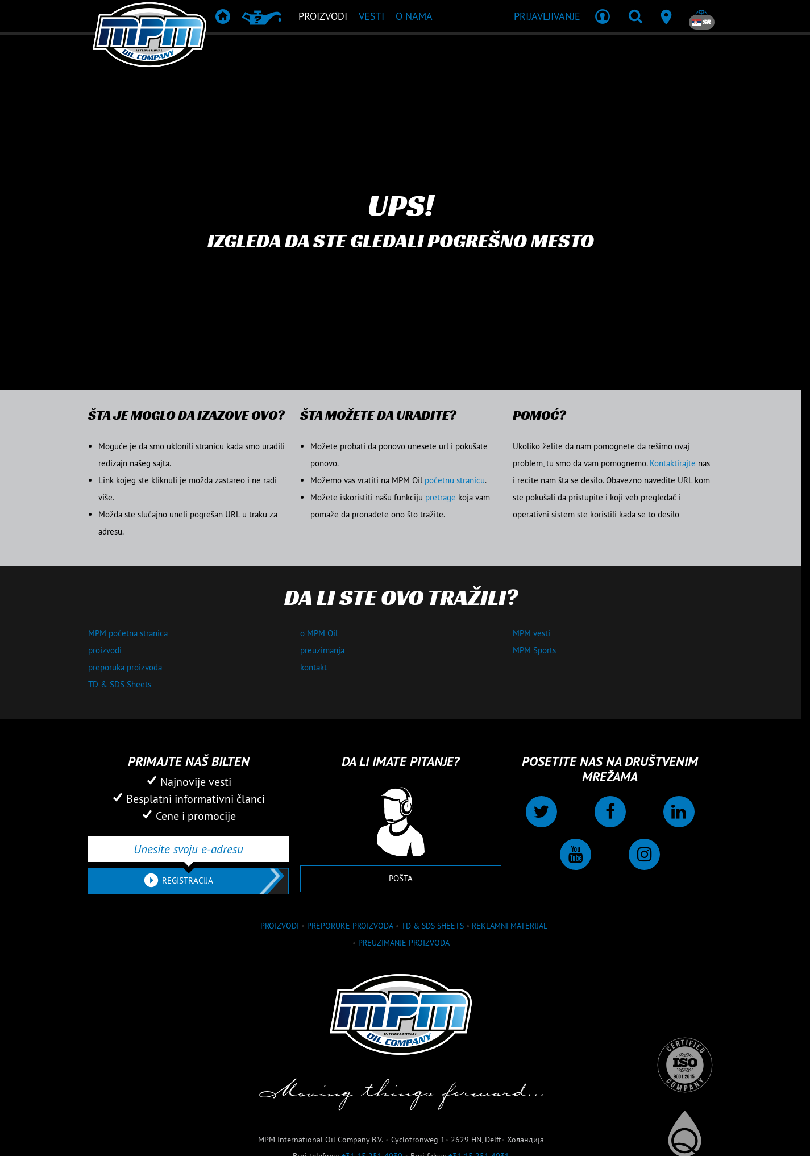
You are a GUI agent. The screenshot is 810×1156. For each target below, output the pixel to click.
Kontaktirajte (673, 463)
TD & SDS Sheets (119, 684)
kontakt (313, 667)
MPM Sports (534, 650)
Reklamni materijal (509, 926)
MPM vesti (531, 633)
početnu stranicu (455, 480)
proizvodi (105, 650)
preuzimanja (322, 650)
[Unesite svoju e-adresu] (188, 849)
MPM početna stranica (128, 633)
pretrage (440, 497)
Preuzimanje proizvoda (404, 943)
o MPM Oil (319, 633)
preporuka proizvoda (125, 667)
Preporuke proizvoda (350, 926)
